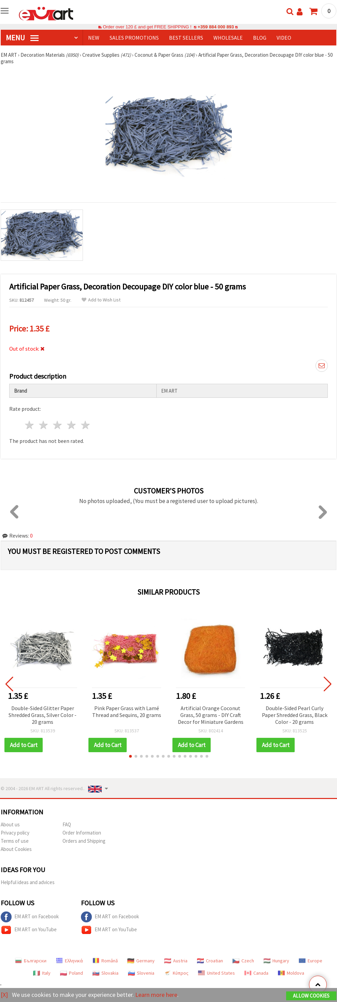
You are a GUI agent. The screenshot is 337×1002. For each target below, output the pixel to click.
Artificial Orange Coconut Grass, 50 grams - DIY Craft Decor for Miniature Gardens (210, 715)
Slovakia (105, 973)
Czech (243, 961)
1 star (30, 425)
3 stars (58, 425)
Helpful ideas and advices (28, 882)
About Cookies (16, 849)
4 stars (72, 425)
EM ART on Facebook (30, 916)
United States (216, 973)
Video (284, 37)
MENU (22, 37)
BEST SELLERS (186, 37)
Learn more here (156, 995)
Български (30, 960)
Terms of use (15, 841)
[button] (130, 756)
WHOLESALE (228, 37)
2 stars (44, 425)
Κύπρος (176, 973)
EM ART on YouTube (29, 929)
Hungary (276, 961)
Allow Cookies (311, 995)
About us (10, 824)
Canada (256, 973)
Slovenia (141, 973)
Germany (141, 961)
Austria (175, 961)
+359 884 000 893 (216, 26)
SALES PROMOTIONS (134, 37)
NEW (93, 37)
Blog (259, 37)
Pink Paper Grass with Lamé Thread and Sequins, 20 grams (126, 711)
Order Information (81, 832)
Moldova (291, 973)
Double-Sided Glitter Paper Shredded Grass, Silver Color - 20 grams (42, 715)
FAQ (66, 824)
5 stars (86, 425)
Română (105, 960)
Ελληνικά (69, 960)
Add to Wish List (101, 299)
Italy (42, 973)
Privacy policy (15, 832)
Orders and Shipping (84, 841)
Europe (310, 960)
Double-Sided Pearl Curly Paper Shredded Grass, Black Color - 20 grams (294, 715)
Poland (71, 973)
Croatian (210, 961)
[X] (4, 995)
